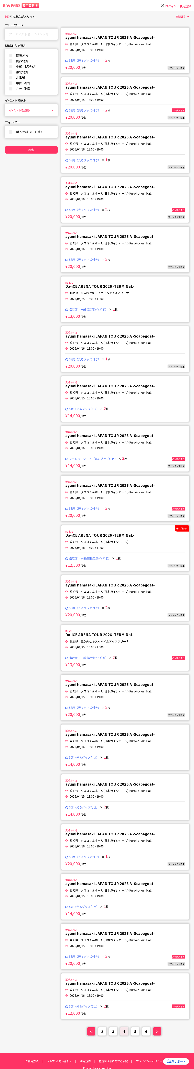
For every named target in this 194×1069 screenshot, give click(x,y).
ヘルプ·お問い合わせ (59, 1061)
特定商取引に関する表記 (113, 1061)
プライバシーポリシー (149, 1061)
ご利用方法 (31, 1061)
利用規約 (85, 1061)
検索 (31, 150)
